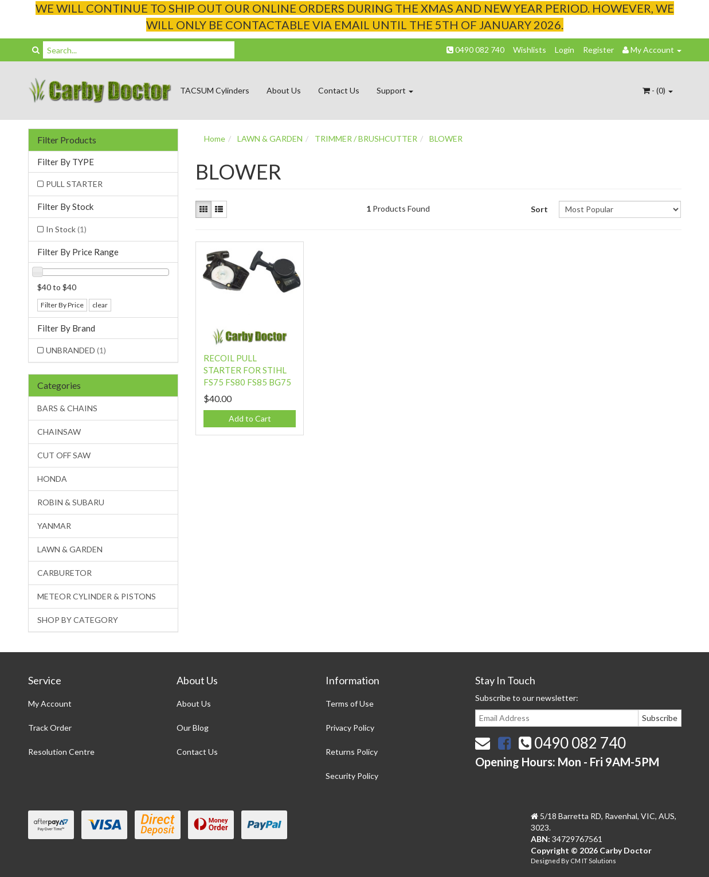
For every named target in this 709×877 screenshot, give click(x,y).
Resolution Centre (61, 752)
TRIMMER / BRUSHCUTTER (366, 138)
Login (564, 49)
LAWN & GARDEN (70, 549)
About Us (284, 90)
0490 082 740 (475, 49)
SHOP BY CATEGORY (77, 620)
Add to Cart (250, 418)
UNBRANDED (76, 350)
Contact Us (338, 90)
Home (214, 138)
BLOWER (446, 138)
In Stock (66, 229)
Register (598, 49)
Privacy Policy (350, 727)
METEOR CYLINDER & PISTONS (96, 596)
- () (658, 90)
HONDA (52, 479)
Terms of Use (350, 703)
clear (100, 305)
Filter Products (66, 140)
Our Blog (193, 727)
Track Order (50, 727)
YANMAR (54, 526)
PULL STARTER (74, 184)
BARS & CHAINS (67, 408)
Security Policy (352, 776)
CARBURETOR (64, 573)
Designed (546, 860)
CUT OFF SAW (64, 455)
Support (395, 90)
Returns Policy (352, 752)
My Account (50, 703)
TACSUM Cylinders (214, 90)
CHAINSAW (59, 431)
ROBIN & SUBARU (70, 502)
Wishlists (529, 49)
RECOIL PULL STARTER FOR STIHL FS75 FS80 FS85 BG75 (247, 370)
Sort (539, 209)
